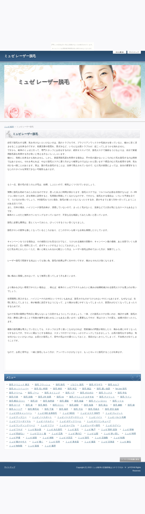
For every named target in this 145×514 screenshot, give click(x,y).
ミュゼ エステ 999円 (90, 413)
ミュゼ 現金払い (17, 433)
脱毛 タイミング (52, 393)
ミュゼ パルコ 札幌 (117, 417)
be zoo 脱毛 (121, 388)
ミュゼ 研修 (128, 429)
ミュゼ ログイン (113, 425)
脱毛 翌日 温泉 (112, 409)
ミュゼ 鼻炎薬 (72, 442)
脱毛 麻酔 (117, 405)
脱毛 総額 (73, 405)
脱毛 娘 (131, 405)
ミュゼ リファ (47, 425)
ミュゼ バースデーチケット (70, 417)
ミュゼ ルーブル (67, 425)
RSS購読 (119, 52)
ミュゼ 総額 (31, 437)
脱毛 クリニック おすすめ (81, 397)
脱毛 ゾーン (33, 393)
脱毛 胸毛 (42, 405)
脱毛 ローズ (14, 405)
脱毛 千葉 (49, 409)
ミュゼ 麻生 (125, 442)
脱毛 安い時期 (41, 388)
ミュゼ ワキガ (15, 429)
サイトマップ (134, 52)
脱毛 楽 (29, 405)
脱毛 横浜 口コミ (17, 401)
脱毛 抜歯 (78, 401)
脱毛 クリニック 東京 (19, 384)
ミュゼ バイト (95, 417)
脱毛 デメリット (107, 397)
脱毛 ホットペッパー (19, 388)
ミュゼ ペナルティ (45, 421)
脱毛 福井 (63, 409)
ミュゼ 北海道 (107, 442)
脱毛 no (60, 397)
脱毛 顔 (34, 401)
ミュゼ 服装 (90, 442)
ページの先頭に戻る (130, 459)
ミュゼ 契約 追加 (109, 429)
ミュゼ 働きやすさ (18, 442)
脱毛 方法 (78, 409)
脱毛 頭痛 (28, 397)
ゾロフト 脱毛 (77, 384)
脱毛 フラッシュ (42, 384)
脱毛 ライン (125, 397)
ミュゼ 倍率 (54, 442)
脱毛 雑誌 (86, 388)
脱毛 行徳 (13, 397)
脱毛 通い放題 (103, 388)
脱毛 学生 (122, 393)
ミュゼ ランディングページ (22, 425)
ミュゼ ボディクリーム (70, 421)
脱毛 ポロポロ (86, 393)
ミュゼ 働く (37, 442)
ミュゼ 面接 (33, 446)
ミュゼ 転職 (119, 437)
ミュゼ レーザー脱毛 (20, 56)
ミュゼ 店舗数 (101, 437)
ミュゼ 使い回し (111, 433)
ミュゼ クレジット (114, 413)
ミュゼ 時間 (130, 433)
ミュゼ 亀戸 (90, 429)
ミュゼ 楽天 (73, 429)
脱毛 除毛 (60, 384)
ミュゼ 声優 (14, 437)
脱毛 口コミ (58, 405)
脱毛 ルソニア (15, 409)
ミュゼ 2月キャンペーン (20, 413)
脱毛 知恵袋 (48, 401)
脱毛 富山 (103, 405)
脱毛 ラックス (105, 393)
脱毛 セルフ (113, 384)
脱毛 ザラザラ (95, 384)
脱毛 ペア (70, 393)
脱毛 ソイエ (118, 401)
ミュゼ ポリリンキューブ (99, 421)
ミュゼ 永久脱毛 (54, 429)
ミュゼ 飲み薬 (34, 429)
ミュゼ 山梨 (92, 433)
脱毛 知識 (88, 405)
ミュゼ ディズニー (18, 417)
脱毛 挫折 (57, 388)
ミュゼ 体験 (48, 437)
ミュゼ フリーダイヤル (20, 421)
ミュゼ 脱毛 (83, 437)
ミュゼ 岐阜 (9, 127)
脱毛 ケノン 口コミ (98, 401)
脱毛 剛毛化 (33, 409)
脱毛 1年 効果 (44, 397)
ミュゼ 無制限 (15, 446)
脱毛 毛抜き (93, 409)
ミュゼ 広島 (57, 433)
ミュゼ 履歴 (50, 446)
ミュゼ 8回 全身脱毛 (47, 413)
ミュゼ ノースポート (42, 417)
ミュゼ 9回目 (68, 413)
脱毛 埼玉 (72, 388)
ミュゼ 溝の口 (75, 433)
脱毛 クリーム (15, 393)
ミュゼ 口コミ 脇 (38, 433)
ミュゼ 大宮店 (65, 437)
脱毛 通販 (64, 401)
